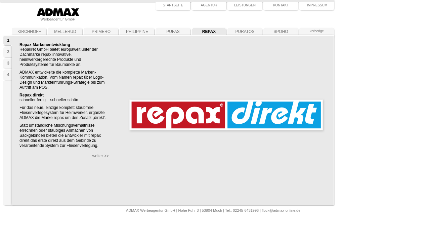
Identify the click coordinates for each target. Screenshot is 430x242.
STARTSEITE (173, 5)
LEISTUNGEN (245, 5)
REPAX (209, 31)
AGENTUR (209, 5)
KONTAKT (281, 5)
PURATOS (245, 31)
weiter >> (100, 156)
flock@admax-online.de (281, 210)
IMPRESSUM (317, 5)
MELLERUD (65, 31)
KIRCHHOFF (29, 31)
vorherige (317, 31)
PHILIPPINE (137, 31)
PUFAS (172, 31)
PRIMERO (101, 31)
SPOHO (280, 31)
